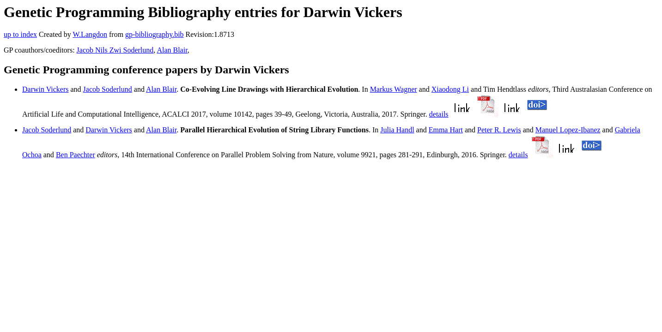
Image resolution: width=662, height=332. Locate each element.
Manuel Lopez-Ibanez (568, 130)
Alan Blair (172, 50)
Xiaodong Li (450, 89)
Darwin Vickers (45, 89)
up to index (20, 34)
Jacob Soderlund (107, 89)
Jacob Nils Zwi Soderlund (115, 50)
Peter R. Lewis (499, 130)
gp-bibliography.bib (154, 34)
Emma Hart (446, 130)
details (439, 114)
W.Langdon (90, 34)
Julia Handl (397, 130)
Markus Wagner (393, 89)
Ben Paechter (75, 155)
